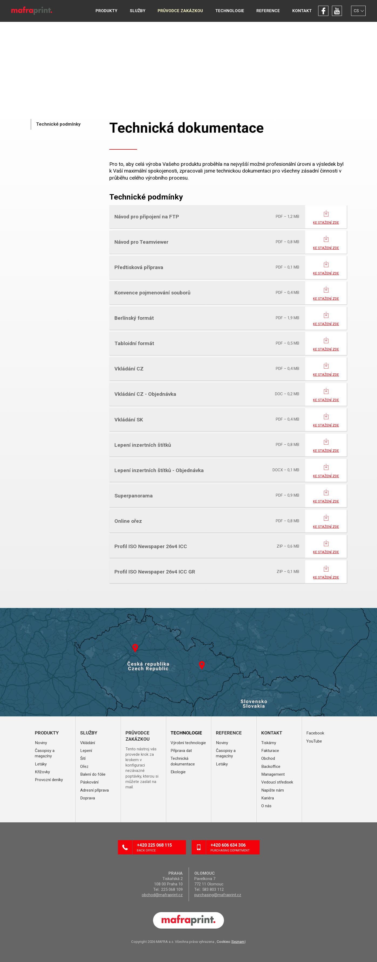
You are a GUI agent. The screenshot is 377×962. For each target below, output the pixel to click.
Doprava (87, 798)
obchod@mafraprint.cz (162, 894)
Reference (268, 10)
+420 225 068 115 (159, 848)
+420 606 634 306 (232, 848)
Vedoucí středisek (277, 782)
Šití (83, 758)
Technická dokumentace (183, 761)
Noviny (41, 742)
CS (356, 10)
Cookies (223, 942)
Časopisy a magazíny (45, 753)
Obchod (268, 758)
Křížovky (42, 771)
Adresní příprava (94, 790)
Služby (137, 10)
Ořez (84, 766)
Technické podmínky (58, 124)
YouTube (337, 11)
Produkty (106, 10)
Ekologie (178, 771)
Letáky (41, 764)
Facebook (323, 11)
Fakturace (270, 750)
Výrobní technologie (188, 742)
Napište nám (272, 790)
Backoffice (270, 766)
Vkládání (87, 742)
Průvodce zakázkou (180, 10)
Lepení (86, 750)
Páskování (89, 782)
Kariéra (267, 798)
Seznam (238, 942)
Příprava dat (181, 750)
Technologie (229, 10)
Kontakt (302, 10)
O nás (266, 805)
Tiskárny (268, 742)
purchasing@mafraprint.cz (217, 894)
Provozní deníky (49, 779)
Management (273, 774)
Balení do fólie (93, 774)
